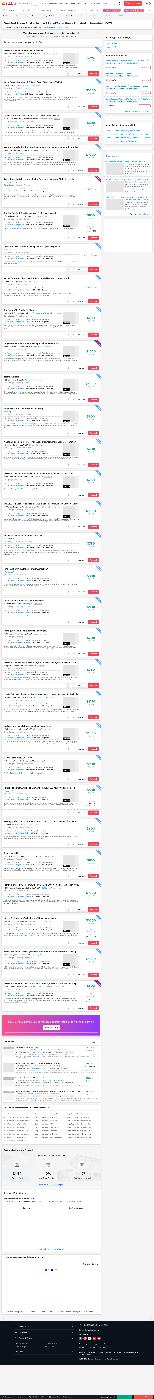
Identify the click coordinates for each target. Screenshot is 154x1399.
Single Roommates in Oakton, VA (78, 1114)
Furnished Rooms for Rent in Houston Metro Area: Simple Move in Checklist (128, 179)
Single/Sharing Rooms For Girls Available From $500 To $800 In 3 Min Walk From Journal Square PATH (49, 1091)
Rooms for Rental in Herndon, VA (138, 111)
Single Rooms (32, 10)
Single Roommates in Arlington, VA (78, 1131)
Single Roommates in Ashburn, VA (14, 1124)
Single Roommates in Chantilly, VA (78, 1117)
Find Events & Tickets (44, 1338)
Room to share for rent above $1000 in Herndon (123, 141)
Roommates (52, 3)
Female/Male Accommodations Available (22, 535)
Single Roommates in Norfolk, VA (14, 1141)
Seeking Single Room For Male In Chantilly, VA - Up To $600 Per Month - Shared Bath (41, 821)
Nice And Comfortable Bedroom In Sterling (23, 408)
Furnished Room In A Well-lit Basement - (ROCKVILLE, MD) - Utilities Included (39, 788)
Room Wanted (9, 94)
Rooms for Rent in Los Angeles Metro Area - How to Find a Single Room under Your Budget (128, 162)
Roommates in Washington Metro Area (44, 16)
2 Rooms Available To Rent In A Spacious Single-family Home (31, 246)
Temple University (54, 1066)
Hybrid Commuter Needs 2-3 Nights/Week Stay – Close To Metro (33, 82)
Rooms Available (11, 377)
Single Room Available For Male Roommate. (30, 1078)
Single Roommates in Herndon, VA (15, 1114)
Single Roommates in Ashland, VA (46, 1134)
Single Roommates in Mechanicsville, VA (48, 1137)
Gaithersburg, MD (26, 604)
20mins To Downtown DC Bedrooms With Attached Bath (29, 918)
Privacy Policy (118, 1352)
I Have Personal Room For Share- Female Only (25, 601)
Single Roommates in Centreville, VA (79, 1120)
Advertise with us (132, 1352)
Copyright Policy (85, 1354)
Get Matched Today (143, 1397)
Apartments (72, 10)
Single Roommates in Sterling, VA (46, 1117)
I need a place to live (112, 10)
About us (82, 1352)
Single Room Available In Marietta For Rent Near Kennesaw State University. (38, 179)
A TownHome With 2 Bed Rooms (18, 758)
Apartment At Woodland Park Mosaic (120, 73)
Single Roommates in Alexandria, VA (47, 1131)
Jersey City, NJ (29, 1093)
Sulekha (9, 3)
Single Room (20, 62)
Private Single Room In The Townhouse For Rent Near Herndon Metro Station (39, 442)
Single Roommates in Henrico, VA (14, 1137)
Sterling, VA (34, 216)
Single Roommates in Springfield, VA (15, 1131)
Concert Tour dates (51, 1343)
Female (28, 322)
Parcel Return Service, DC (45, 987)
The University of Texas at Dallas (58, 1050)
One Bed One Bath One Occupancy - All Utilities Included (29, 213)
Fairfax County (52, 27)
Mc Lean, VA (37, 634)
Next (93, 1042)
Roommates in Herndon (65, 16)
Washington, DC (37, 921)
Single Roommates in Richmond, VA (79, 1137)
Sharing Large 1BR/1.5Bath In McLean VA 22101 (25, 631)
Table (95, 1264)
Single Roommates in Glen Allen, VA (79, 1134)
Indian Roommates (7, 16)
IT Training (70, 3)
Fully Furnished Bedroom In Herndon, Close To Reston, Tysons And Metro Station (41, 662)
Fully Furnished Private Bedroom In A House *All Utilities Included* (38, 1063)
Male (27, 290)
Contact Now (145, 67)
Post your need (124, 1397)
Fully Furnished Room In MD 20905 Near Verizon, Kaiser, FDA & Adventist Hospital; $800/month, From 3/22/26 (41, 983)
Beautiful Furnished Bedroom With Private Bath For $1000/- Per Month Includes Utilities (41, 147)
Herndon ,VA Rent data (51, 1311)
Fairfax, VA (39, 477)
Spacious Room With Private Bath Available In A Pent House (31, 115)
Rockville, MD (10, 791)
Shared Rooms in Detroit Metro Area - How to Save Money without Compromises (128, 197)
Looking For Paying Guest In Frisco (27, 1047)
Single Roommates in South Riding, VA (16, 1120)
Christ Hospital (54, 1093)
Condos (83, 10)
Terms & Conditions (104, 1352)
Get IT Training (44, 1332)
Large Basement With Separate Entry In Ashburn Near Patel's (31, 343)
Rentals (62, 3)
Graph (86, 1264)
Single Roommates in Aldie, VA (13, 1127)
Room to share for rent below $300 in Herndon (123, 131)
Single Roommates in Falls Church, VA (47, 1127)
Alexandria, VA (25, 85)
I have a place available (134, 10)
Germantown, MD (46, 119)
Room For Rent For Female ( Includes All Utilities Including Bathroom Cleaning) (39, 952)
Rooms (21, 10)
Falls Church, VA (42, 54)
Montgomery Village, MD (43, 313)
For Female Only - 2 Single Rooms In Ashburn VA (25, 569)
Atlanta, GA (28, 1080)
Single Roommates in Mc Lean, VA (78, 1124)
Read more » (131, 173)
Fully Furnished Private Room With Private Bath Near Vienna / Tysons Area (38, 474)
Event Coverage (20, 1347)
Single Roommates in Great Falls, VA (15, 1117)
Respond (93, 73)
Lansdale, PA (29, 1066)
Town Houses (94, 10)
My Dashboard (71, 36)
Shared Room (20, 642)
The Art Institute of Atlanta (55, 1080)
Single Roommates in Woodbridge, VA (16, 1134)
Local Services (94, 3)
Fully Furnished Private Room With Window (23, 50)
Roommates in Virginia (23, 16)
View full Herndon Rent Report (51, 1184)
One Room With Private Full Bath (18, 310)
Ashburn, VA (36, 346)
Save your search (51, 1027)
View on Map (63, 27)
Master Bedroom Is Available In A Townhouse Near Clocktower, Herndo (36, 278)
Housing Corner (113, 156)
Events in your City (21, 1343)
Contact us (91, 1352)
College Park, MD (44, 856)
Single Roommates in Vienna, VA (46, 1120)
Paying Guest (60, 10)
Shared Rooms (46, 10)
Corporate (44, 1352)
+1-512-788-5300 (88, 1325)
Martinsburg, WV (11, 182)
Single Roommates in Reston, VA (46, 1114)
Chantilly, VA (45, 150)
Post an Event (49, 1347)
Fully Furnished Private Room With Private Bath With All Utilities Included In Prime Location (41, 885)
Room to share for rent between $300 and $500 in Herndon (127, 134)
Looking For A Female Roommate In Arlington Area (27, 726)
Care (84, 3)
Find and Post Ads (44, 1327)
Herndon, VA (41, 27)
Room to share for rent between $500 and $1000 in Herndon (128, 138)
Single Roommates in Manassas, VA (79, 1127)
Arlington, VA (37, 729)
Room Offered (10, 62)
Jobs (78, 3)
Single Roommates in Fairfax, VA (46, 1124)
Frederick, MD (10, 539)
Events (43, 3)
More (104, 3)
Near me (12, 10)
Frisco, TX (30, 1050)
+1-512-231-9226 (101, 1325)
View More (82, 73)
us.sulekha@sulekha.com (91, 1330)
